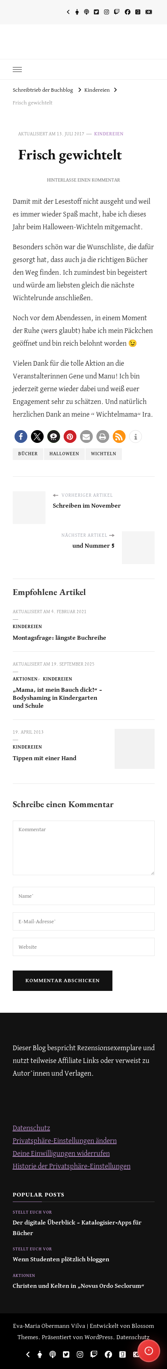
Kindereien (109, 134)
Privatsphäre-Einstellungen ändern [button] (65, 1141)
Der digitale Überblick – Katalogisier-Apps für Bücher (77, 1228)
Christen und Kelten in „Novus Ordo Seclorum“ (78, 1286)
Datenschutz (31, 1128)
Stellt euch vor (32, 1212)
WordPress (98, 1337)
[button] (21, 436)
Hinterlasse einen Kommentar (83, 180)
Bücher (28, 454)
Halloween (64, 454)
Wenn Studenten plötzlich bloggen (61, 1260)
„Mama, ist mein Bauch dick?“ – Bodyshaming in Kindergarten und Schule (57, 698)
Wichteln (103, 454)
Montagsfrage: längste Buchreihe (59, 638)
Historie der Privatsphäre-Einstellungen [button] (72, 1166)
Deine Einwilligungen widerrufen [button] (61, 1153)
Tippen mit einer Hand (44, 758)
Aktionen (25, 679)
